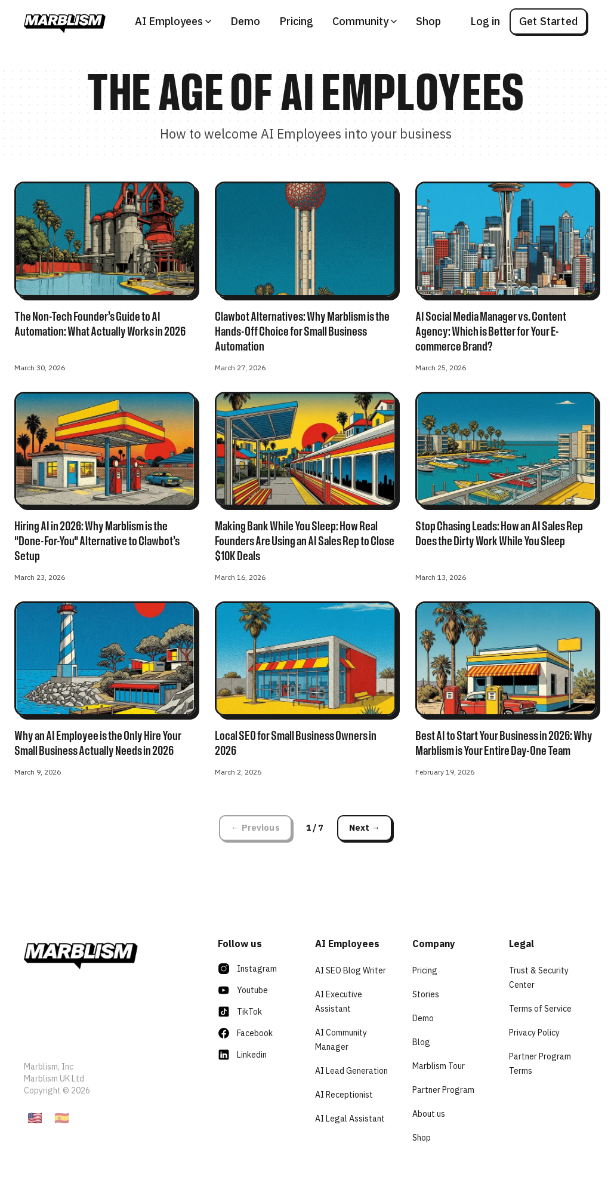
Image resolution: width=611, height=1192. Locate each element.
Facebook (245, 1033)
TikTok (240, 1012)
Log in (485, 21)
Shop (428, 21)
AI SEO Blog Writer (350, 970)
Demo (245, 21)
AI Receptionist (344, 1094)
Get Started (548, 21)
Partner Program (443, 1090)
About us (428, 1113)
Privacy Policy (534, 1032)
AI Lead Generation (351, 1070)
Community (364, 21)
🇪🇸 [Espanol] (61, 1118)
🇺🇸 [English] (34, 1118)
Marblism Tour (438, 1066)
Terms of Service (540, 1008)
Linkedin (242, 1055)
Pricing (296, 21)
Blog (421, 1042)
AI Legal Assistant (350, 1118)
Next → (364, 827)
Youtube (243, 990)
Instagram (247, 969)
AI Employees (173, 21)
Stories (425, 994)
